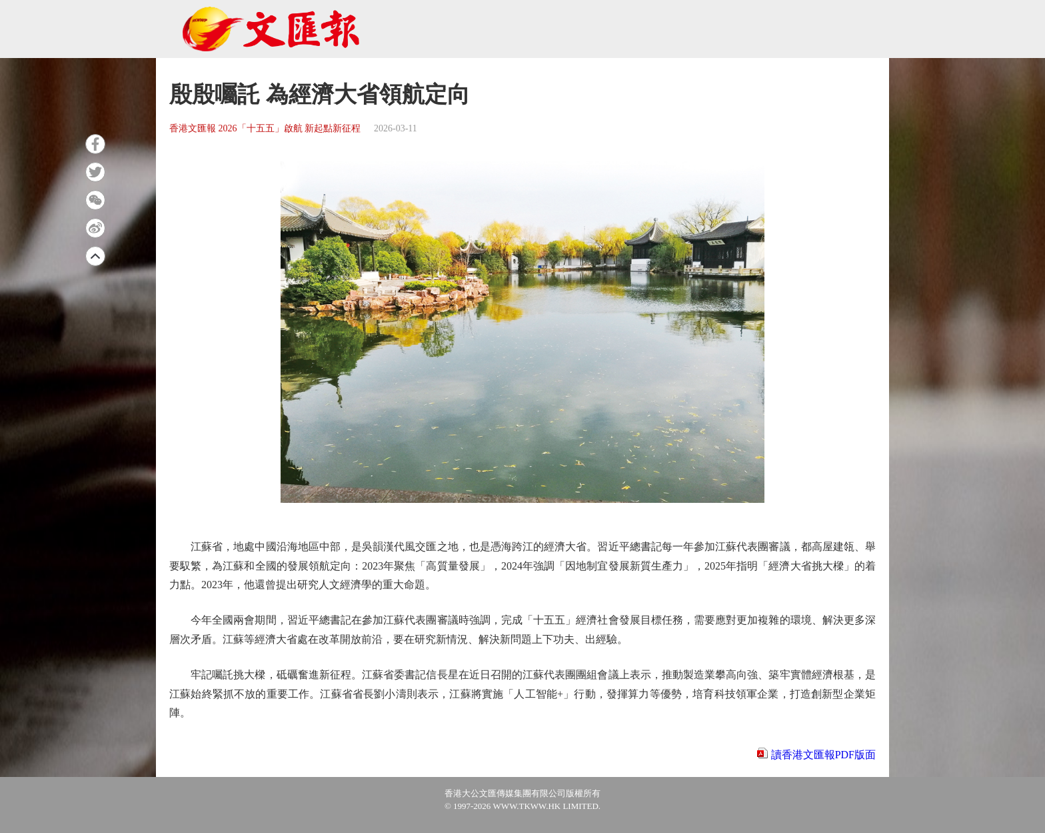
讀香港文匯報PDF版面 (823, 754)
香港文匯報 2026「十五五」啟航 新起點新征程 (265, 128)
